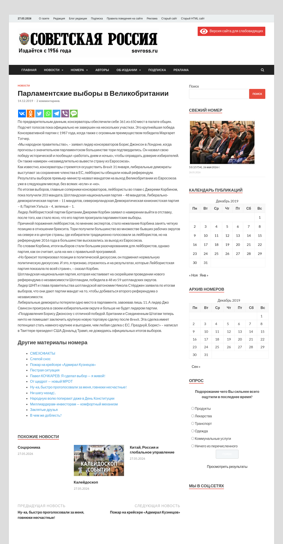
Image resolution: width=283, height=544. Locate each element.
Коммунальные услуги (213, 438)
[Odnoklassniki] (30, 113)
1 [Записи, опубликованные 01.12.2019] (260, 217)
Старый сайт (169, 18)
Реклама (152, 18)
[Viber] (65, 113)
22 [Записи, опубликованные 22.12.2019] (260, 244)
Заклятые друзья (44, 409)
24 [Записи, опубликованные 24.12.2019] (206, 253)
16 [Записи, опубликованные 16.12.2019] (195, 244)
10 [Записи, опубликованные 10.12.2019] (206, 235)
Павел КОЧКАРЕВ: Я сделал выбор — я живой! (67, 376)
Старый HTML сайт (193, 18)
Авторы (102, 70)
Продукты (203, 408)
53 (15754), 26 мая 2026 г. (204, 167)
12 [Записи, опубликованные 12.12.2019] (227, 235)
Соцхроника (29, 447)
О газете (44, 18)
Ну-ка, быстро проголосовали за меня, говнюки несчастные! (78, 387)
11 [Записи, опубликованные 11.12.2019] (216, 235)
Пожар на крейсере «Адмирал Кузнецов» (63, 364)
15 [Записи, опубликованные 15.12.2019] (260, 235)
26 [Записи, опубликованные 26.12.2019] (227, 253)
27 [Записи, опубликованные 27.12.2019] (238, 253)
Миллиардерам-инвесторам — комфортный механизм (74, 404)
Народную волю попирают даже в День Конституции (72, 398)
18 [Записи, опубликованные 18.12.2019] (216, 244)
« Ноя (193, 275)
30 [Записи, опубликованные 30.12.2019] (195, 262)
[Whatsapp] (48, 113)
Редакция (59, 18)
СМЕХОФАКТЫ (42, 353)
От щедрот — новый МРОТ (51, 381)
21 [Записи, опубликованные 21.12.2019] (249, 244)
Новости (51, 70)
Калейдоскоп (86, 482)
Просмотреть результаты (227, 466)
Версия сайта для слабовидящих (231, 31)
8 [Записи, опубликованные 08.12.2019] (260, 226)
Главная (28, 70)
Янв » (204, 275)
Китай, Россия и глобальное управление (152, 449)
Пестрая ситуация (44, 370)
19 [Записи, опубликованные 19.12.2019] (227, 244)
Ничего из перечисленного (216, 446)
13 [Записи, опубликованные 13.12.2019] (238, 235)
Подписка (97, 18)
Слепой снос (40, 359)
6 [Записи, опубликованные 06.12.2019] (238, 226)
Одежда (201, 431)
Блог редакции (78, 18)
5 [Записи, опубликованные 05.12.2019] (227, 226)
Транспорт (203, 423)
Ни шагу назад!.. (43, 393)
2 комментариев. (48, 101)
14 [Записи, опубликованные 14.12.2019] (249, 235)
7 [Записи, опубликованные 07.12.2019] (249, 226)
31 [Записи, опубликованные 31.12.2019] (206, 262)
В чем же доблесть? (45, 415)
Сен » (196, 366)
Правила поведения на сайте (125, 18)
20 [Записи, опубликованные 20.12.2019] (238, 244)
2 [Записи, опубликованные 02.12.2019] (195, 226)
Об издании (127, 70)
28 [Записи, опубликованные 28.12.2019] (249, 253)
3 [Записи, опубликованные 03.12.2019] (206, 226)
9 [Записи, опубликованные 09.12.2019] (195, 235)
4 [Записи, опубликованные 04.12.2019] (216, 226)
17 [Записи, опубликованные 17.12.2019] (206, 244)
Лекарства (203, 416)
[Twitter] (39, 113)
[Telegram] (56, 113)
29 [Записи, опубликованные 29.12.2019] (260, 253)
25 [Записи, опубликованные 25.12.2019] (216, 253)
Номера (77, 70)
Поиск (194, 86)
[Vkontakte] (22, 113)
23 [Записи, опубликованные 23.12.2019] (195, 253)
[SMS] (74, 113)
